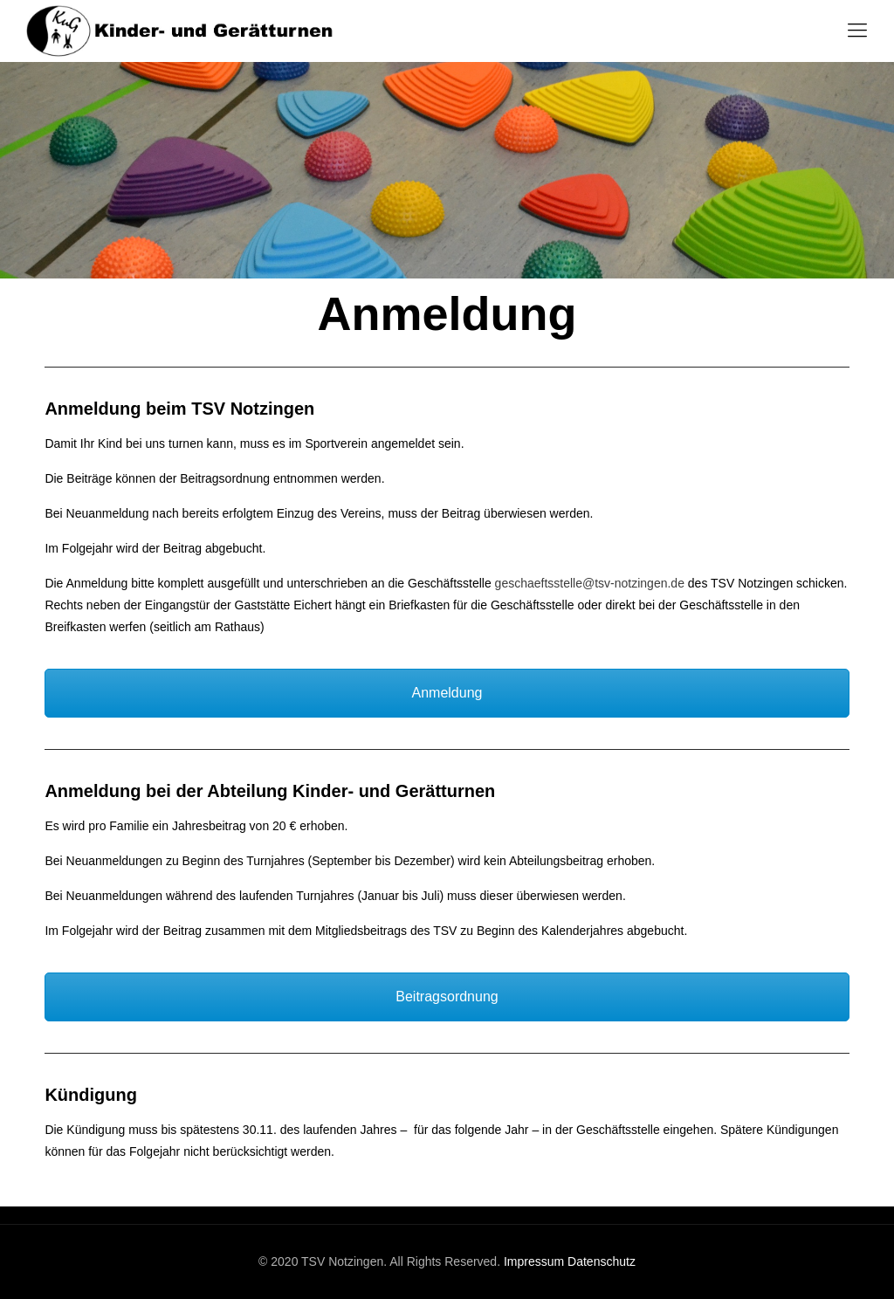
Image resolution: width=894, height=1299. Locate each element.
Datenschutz (601, 1261)
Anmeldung (447, 692)
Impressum (534, 1261)
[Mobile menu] (857, 30)
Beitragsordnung (446, 996)
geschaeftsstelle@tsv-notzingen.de (589, 583)
